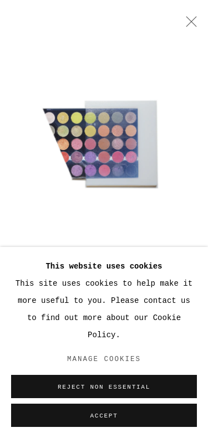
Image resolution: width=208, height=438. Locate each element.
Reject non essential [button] (104, 387)
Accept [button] (104, 416)
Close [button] (188, 25)
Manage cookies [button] (104, 359)
